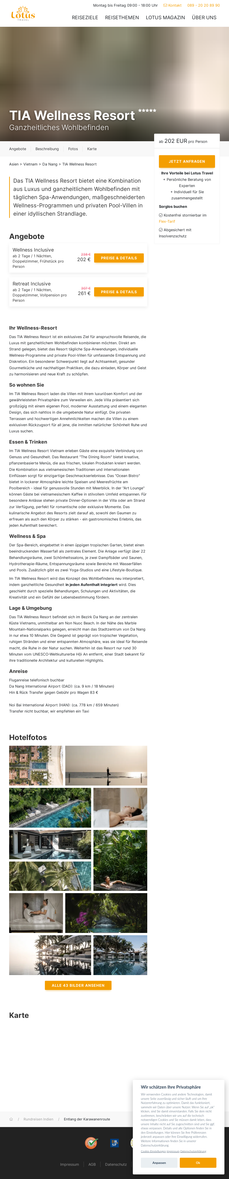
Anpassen (159, 1163)
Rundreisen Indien (38, 1119)
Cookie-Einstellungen (153, 1151)
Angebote (17, 148)
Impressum (69, 1164)
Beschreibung (47, 148)
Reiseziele (85, 17)
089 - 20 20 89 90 (203, 5)
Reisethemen (122, 17)
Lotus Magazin (165, 17)
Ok (198, 1163)
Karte (92, 148)
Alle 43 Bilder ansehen (78, 985)
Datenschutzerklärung (193, 1151)
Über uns (204, 17)
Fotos (73, 148)
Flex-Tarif (167, 221)
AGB (92, 1164)
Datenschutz (116, 1164)
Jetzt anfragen (187, 161)
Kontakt (173, 5)
